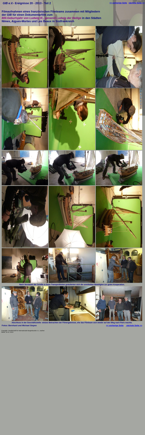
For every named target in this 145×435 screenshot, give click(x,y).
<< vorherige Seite (118, 3)
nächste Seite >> (137, 3)
